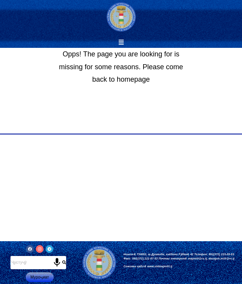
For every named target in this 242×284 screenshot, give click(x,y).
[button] (121, 42)
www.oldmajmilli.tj (159, 266)
